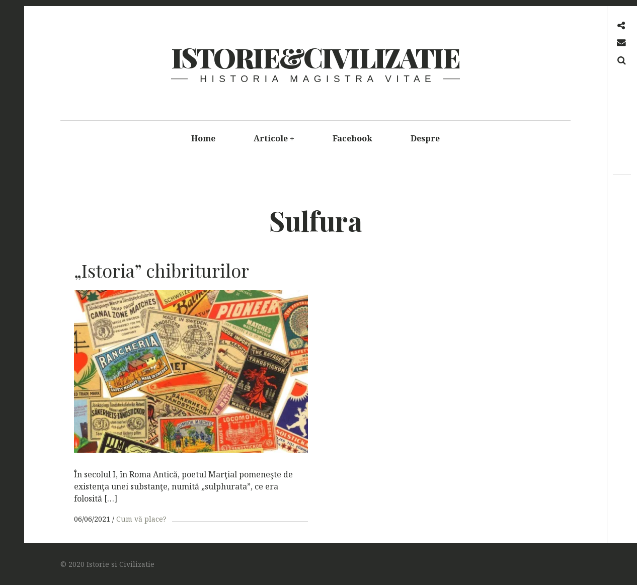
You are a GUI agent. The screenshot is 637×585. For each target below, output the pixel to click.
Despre (425, 138)
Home (203, 138)
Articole (274, 138)
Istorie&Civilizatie (315, 57)
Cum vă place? (141, 519)
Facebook (352, 138)
